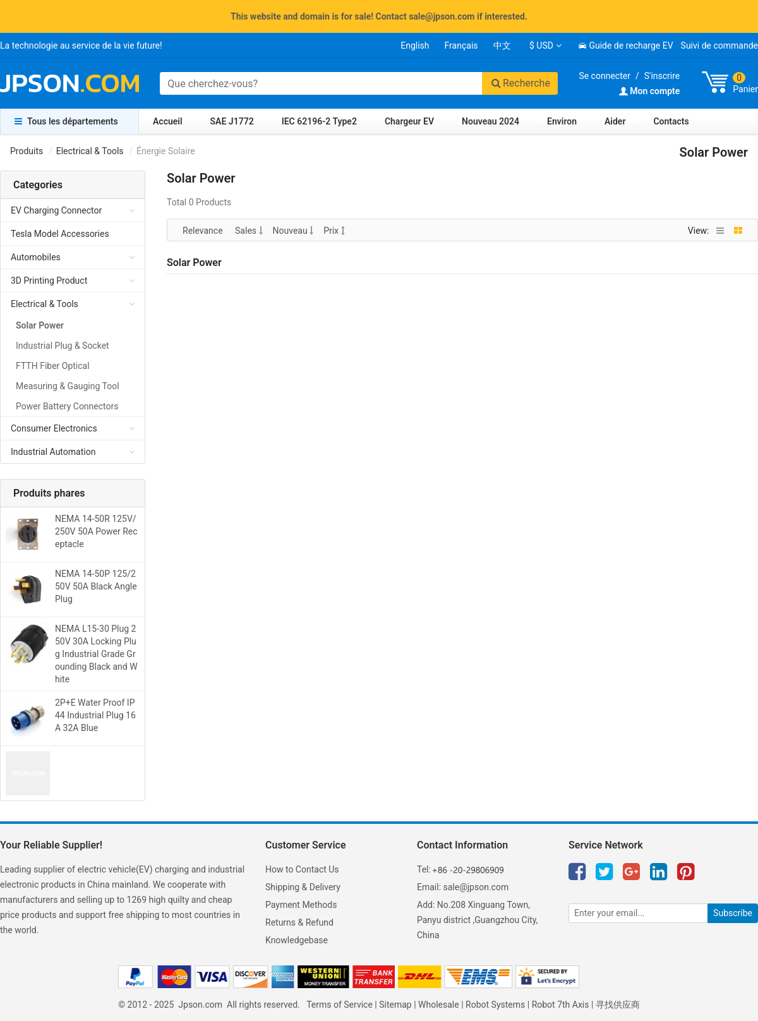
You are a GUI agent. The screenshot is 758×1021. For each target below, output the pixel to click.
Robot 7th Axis (560, 1005)
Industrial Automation (53, 452)
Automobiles (36, 257)
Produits (26, 151)
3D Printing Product (49, 280)
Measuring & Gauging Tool (67, 386)
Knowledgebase (296, 940)
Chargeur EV (409, 121)
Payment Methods (301, 905)
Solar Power (40, 325)
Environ (562, 121)
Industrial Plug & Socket (62, 346)
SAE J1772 (232, 121)
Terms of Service (339, 1005)
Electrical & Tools (90, 151)
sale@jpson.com (476, 887)
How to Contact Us (302, 869)
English (414, 45)
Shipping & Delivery (302, 887)
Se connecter (604, 76)
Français (461, 45)
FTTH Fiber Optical (53, 366)
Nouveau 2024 (490, 121)
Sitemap (395, 1005)
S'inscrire (662, 76)
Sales (248, 231)
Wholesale (438, 1005)
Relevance (204, 231)
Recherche (520, 83)
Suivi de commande (719, 45)
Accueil (168, 121)
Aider (615, 121)
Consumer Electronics (54, 428)
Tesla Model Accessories (60, 234)
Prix (333, 231)
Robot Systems (495, 1005)
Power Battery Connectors (67, 406)
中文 (502, 45)
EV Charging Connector (56, 210)
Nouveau (293, 231)
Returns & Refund (299, 922)
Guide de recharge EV (625, 45)
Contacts (671, 121)
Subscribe (732, 913)
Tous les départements (66, 121)
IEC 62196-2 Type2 (319, 121)
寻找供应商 (618, 1005)
